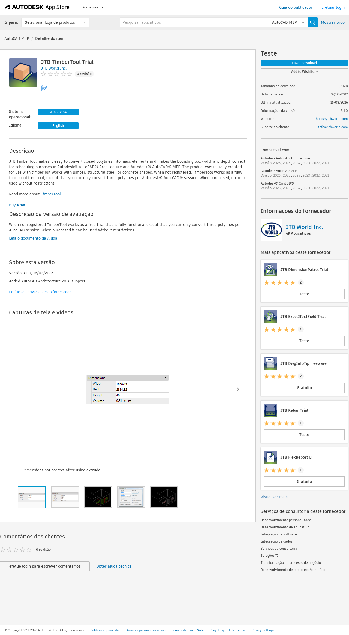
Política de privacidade (106, 630)
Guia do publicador (295, 7)
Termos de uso (182, 630)
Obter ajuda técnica (114, 566)
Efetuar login (333, 7)
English (58, 125)
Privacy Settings (263, 630)
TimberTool (51, 194)
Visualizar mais (274, 497)
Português (93, 7)
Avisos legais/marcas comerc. (147, 630)
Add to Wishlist (304, 71)
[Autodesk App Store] (37, 7)
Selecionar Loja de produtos (50, 22)
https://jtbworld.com (332, 118)
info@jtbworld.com (333, 127)
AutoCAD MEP (16, 38)
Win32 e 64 (58, 112)
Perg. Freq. (217, 630)
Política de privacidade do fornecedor (40, 291)
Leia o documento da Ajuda (33, 238)
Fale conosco (238, 630)
